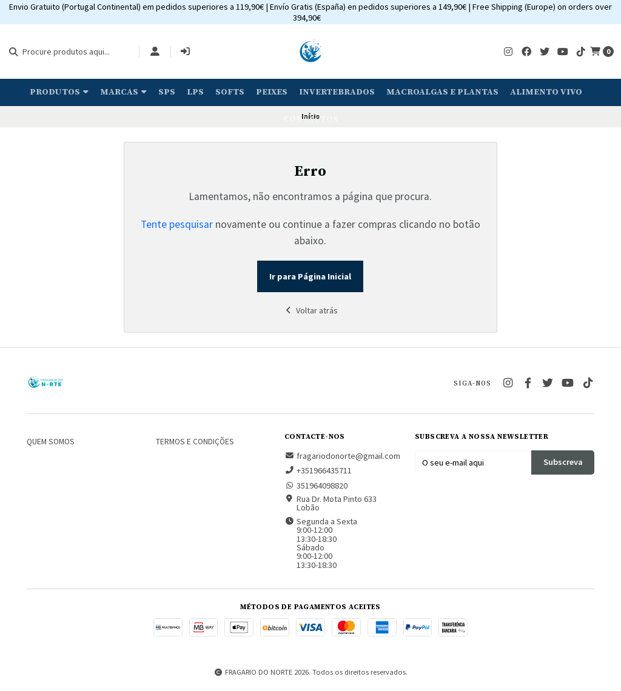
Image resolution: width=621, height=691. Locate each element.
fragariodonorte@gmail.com (342, 456)
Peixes (271, 92)
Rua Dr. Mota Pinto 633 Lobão (330, 503)
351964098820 (315, 485)
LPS (195, 92)
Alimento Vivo (546, 92)
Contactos (310, 119)
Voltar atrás (310, 310)
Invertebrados (337, 92)
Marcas (123, 92)
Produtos (59, 92)
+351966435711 (318, 470)
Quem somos (51, 442)
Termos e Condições (195, 442)
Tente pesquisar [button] (177, 224)
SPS (166, 92)
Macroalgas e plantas (442, 92)
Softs (229, 92)
